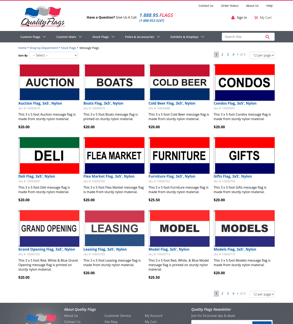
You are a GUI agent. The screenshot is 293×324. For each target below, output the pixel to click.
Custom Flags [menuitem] (30, 37)
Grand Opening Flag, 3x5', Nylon (46, 249)
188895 (156, 15)
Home (22, 48)
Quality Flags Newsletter (211, 309)
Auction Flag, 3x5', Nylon (40, 103)
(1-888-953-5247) (151, 20)
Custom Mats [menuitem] (66, 37)
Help (269, 6)
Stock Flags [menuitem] (100, 37)
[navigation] (112, 36)
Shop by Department (44, 48)
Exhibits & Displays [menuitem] (185, 37)
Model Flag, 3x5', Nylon (169, 249)
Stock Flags (68, 48)
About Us (252, 6)
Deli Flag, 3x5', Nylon (36, 176)
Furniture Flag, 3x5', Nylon (172, 176)
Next (238, 54)
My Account (154, 315)
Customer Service (117, 315)
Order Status (229, 6)
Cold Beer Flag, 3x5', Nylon (172, 103)
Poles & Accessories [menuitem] (139, 37)
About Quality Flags (80, 309)
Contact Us (206, 6)
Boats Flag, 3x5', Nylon (103, 103)
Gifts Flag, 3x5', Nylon (233, 176)
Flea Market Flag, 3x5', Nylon (108, 176)
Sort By (23, 55)
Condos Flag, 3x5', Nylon (235, 103)
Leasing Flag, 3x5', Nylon (105, 249)
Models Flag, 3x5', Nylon (235, 249)
